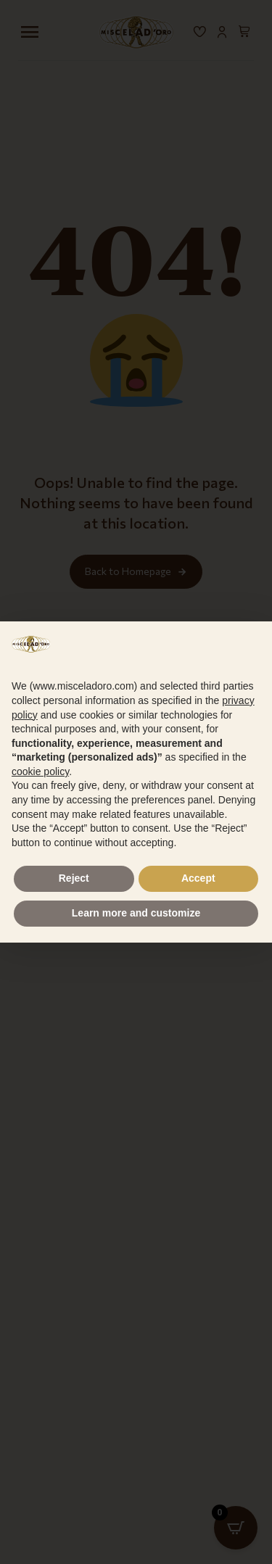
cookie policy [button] (40, 771)
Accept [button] (198, 878)
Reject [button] (74, 878)
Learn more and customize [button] (136, 913)
